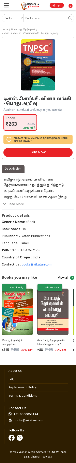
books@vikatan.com (36, 265)
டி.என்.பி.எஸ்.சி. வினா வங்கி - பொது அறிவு (30, 33)
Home (5, 29)
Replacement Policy (23, 388)
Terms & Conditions (23, 396)
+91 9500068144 (26, 414)
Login (56, 5)
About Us (15, 371)
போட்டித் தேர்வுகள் (23, 29)
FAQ (11, 379)
